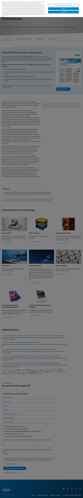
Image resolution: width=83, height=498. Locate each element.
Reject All (63, 8)
